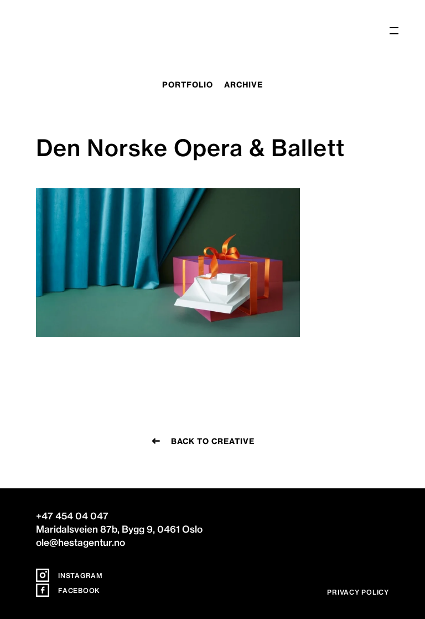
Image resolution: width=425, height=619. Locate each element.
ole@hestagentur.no (80, 542)
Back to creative (213, 441)
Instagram (69, 576)
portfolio (187, 85)
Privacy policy (358, 592)
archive (243, 85)
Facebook (68, 591)
